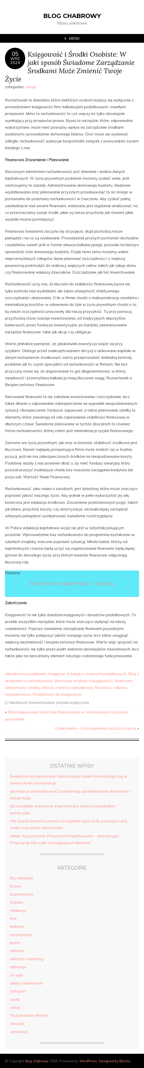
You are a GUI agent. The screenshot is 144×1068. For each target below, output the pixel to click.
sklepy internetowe (26, 983)
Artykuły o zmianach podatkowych (96, 673)
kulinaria (17, 926)
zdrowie (17, 1023)
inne (13, 918)
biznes (15, 886)
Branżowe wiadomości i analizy (72, 583)
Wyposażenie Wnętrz (29, 1015)
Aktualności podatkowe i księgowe (35, 673)
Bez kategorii (21, 878)
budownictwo (22, 894)
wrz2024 (15, 60)
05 (15, 53)
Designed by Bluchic (115, 1061)
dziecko (16, 902)
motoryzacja (21, 934)
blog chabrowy (72, 15)
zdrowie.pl (19, 1031)
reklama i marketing (27, 959)
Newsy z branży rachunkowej (67, 687)
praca (15, 942)
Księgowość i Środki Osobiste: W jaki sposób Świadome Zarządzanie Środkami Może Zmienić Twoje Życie (70, 66)
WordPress (88, 1061)
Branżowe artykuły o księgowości (84, 680)
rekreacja (18, 967)
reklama (17, 950)
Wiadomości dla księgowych (57, 694)
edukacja (18, 910)
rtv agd (16, 975)
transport (18, 991)
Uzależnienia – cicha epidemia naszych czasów (95, 728)
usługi (30, 86)
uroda (15, 999)
